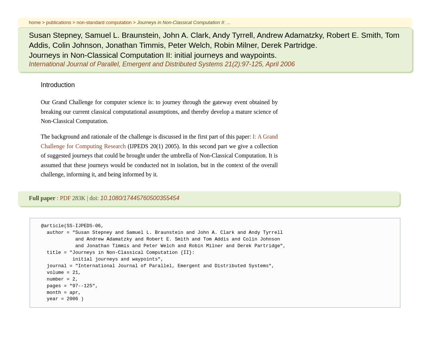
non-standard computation (105, 22)
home (35, 22)
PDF (66, 198)
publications (59, 22)
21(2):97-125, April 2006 (162, 64)
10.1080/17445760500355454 (140, 198)
